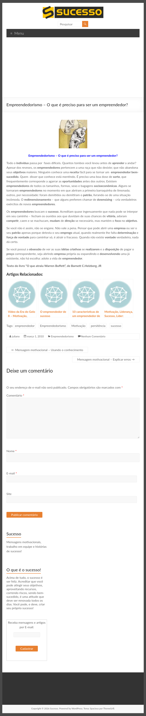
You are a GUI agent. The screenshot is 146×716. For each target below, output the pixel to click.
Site (9, 494)
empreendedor (25, 325)
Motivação (78, 325)
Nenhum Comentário (93, 336)
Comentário (15, 395)
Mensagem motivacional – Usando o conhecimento (47, 350)
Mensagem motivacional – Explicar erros (106, 359)
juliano (16, 336)
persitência (98, 325)
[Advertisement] (73, 68)
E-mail (11, 473)
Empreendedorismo (53, 325)
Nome (11, 451)
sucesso (116, 325)
